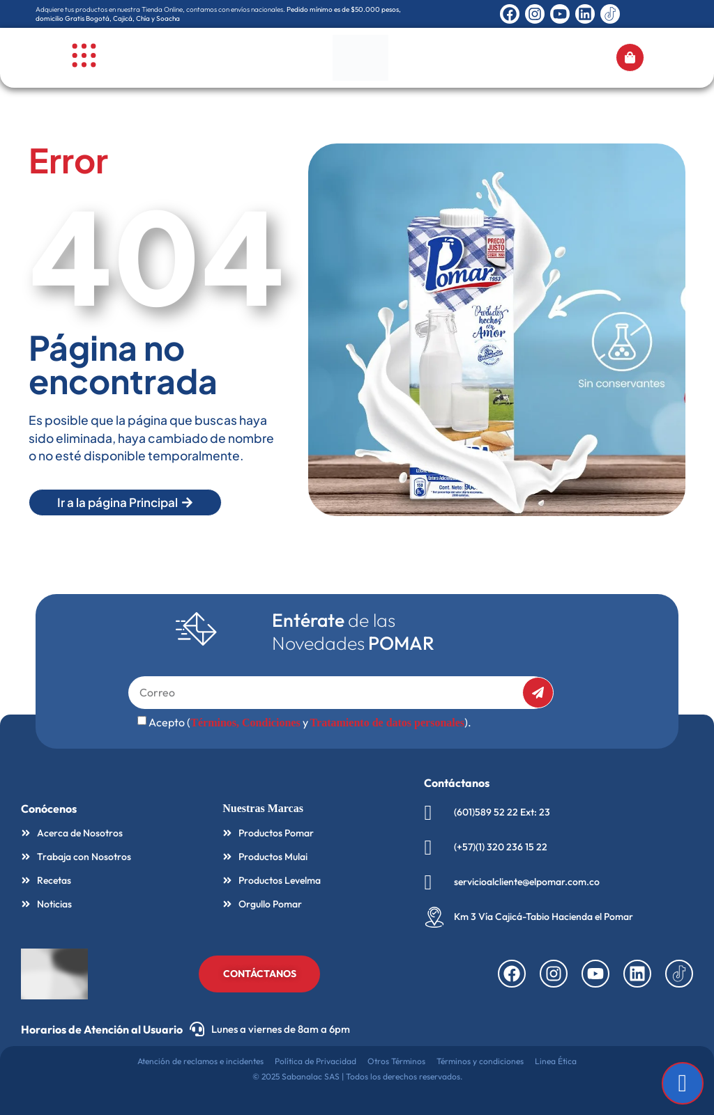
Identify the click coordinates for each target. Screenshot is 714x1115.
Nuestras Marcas (262, 808)
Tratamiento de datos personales (387, 722)
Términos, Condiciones (245, 722)
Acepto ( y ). (310, 722)
